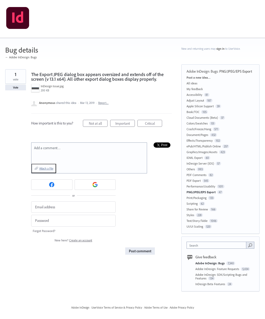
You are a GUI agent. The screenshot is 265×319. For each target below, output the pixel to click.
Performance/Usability (201, 186)
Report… (103, 103)
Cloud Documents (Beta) (202, 118)
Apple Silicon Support (200, 106)
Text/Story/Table (197, 221)
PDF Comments (197, 175)
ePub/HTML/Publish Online (204, 146)
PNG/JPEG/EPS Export (235, 71)
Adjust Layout (195, 100)
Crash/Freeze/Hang (199, 129)
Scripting (192, 203)
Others (191, 169)
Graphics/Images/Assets (202, 152)
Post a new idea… (198, 77)
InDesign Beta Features (210, 284)
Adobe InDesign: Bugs (202, 71)
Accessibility (194, 95)
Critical (153, 124)
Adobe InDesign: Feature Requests (217, 269)
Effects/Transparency (200, 140)
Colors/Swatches (197, 123)
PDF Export (194, 181)
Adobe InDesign (80, 307)
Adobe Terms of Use (156, 307)
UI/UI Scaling (195, 226)
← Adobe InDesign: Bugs (21, 57)
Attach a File (46, 168)
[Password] (73, 221)
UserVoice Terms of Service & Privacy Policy (116, 307)
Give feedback (205, 257)
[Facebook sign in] (51, 184)
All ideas (192, 83)
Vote (15, 87)
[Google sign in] (95, 184)
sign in (220, 49)
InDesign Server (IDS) (200, 163)
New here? (73, 240)
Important (125, 124)
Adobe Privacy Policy (182, 307)
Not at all (98, 124)
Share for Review (197, 209)
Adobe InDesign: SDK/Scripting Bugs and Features (221, 276)
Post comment (140, 251)
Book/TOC (193, 112)
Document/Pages (197, 135)
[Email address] (73, 207)
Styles (190, 215)
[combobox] (217, 245)
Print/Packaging (197, 198)
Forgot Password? (44, 231)
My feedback (195, 89)
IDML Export (195, 158)
